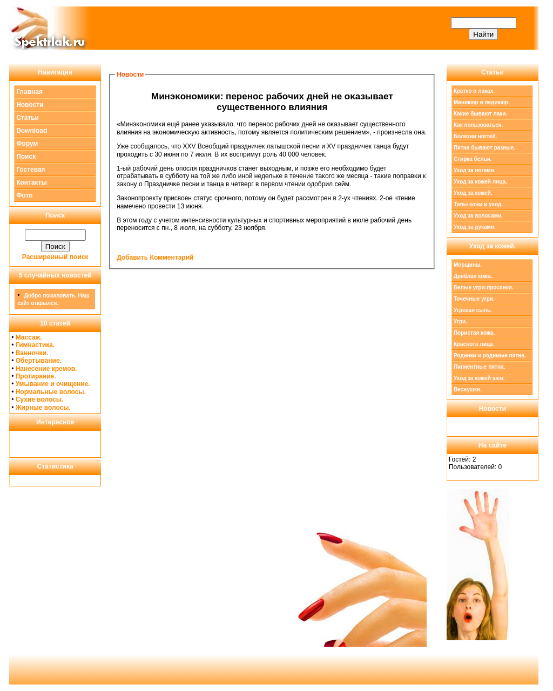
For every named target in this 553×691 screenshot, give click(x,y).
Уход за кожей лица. (480, 182)
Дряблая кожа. (473, 276)
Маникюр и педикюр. (482, 102)
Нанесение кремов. (46, 368)
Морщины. (468, 265)
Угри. (460, 321)
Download (31, 130)
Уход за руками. (475, 227)
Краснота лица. (474, 344)
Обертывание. (39, 360)
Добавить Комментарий (155, 257)
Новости (29, 105)
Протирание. (36, 376)
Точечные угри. (474, 299)
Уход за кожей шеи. (479, 378)
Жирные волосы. (43, 407)
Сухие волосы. (40, 399)
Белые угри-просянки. (484, 287)
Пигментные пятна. (479, 367)
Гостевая (30, 169)
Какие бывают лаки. (480, 114)
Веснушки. (468, 389)
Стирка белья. (473, 159)
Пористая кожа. (474, 333)
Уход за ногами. (475, 170)
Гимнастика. (35, 345)
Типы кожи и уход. (478, 204)
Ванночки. (32, 353)
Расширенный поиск (55, 257)
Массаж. (29, 337)
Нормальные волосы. (51, 392)
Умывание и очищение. (53, 384)
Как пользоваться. (478, 125)
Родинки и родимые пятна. (490, 355)
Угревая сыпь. (473, 310)
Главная (29, 92)
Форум (27, 143)
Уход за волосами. (478, 216)
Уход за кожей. (473, 193)
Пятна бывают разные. (484, 148)
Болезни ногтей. (475, 136)
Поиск (26, 156)
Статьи (27, 117)
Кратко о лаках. (474, 91)
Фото (24, 195)
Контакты (31, 182)
